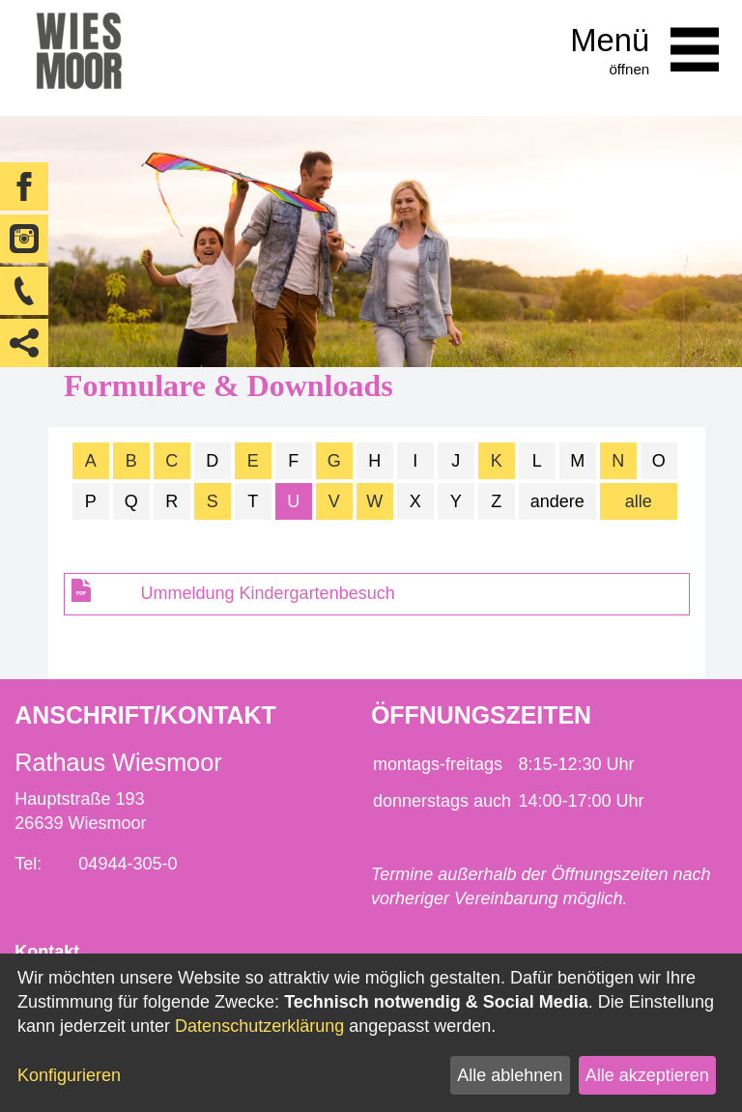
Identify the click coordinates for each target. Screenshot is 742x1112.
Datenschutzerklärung (259, 1026)
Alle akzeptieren (647, 1075)
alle (638, 501)
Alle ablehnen (509, 1075)
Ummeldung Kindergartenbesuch (268, 593)
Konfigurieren (69, 1075)
